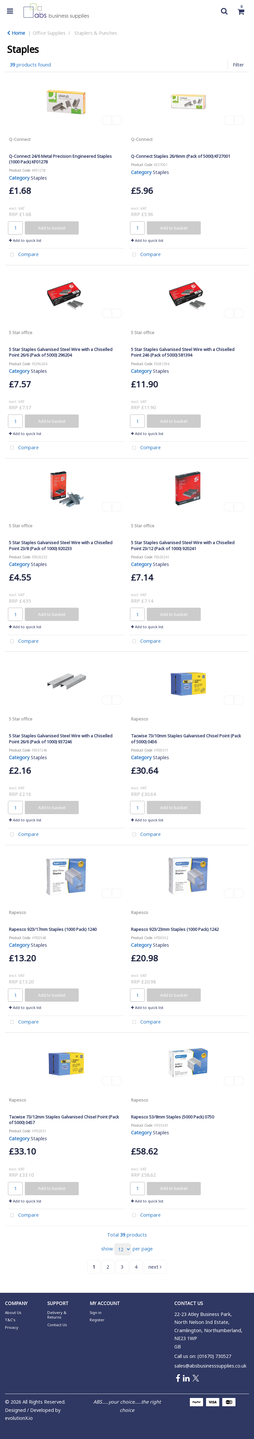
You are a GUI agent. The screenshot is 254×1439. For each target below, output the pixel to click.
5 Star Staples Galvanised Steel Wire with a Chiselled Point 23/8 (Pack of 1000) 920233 (60, 545)
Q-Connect (19, 139)
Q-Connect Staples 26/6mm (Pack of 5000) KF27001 (180, 156)
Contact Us (57, 1324)
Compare (23, 255)
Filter (238, 65)
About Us (13, 1312)
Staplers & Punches (95, 33)
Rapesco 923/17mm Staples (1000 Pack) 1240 (53, 929)
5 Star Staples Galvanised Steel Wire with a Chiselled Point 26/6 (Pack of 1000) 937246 (60, 738)
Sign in (96, 1312)
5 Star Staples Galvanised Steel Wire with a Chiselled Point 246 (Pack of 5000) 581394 (182, 352)
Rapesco (139, 719)
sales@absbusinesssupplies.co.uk (210, 1366)
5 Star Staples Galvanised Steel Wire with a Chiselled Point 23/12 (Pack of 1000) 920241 (182, 545)
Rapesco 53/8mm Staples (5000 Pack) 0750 (172, 1117)
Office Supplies (49, 33)
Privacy (11, 1327)
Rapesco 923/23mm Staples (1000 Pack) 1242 (175, 929)
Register (97, 1319)
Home (16, 33)
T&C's (10, 1319)
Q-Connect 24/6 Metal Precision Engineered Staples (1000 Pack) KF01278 (60, 159)
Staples (39, 178)
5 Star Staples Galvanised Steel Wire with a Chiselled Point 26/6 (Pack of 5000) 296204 (60, 352)
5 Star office (20, 332)
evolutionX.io (19, 1418)
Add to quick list (25, 240)
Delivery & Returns (56, 1315)
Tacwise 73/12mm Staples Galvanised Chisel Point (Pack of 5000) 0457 (64, 1119)
